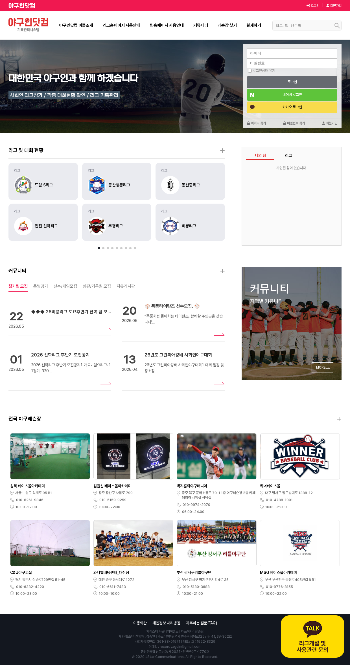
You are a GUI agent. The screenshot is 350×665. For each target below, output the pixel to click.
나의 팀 (260, 155)
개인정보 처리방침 (166, 623)
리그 (288, 155)
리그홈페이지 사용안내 (121, 25)
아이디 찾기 (256, 123)
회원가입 (334, 6)
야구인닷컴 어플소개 (76, 25)
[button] (99, 248)
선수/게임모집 (65, 286)
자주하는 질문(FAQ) (201, 623)
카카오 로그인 (292, 107)
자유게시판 (126, 286)
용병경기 (40, 286)
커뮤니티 (200, 25)
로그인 (313, 6)
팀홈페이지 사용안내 (167, 25)
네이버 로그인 (292, 95)
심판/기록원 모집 (97, 286)
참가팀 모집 (18, 286)
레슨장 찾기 (227, 25)
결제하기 (253, 25)
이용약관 (140, 623)
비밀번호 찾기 (294, 123)
